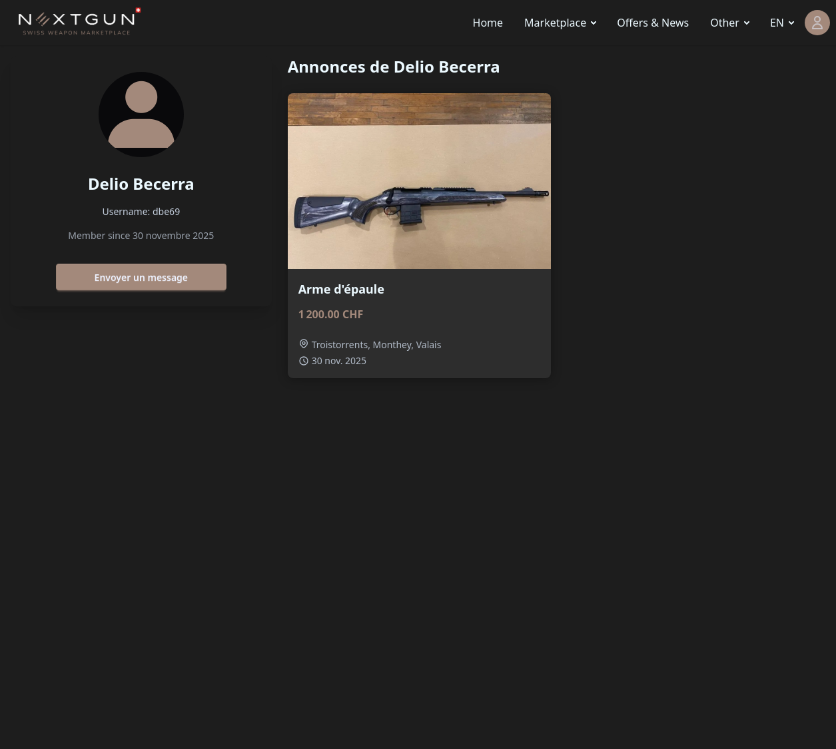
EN (777, 22)
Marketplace (555, 22)
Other (724, 22)
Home (488, 22)
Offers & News (653, 22)
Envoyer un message (141, 277)
